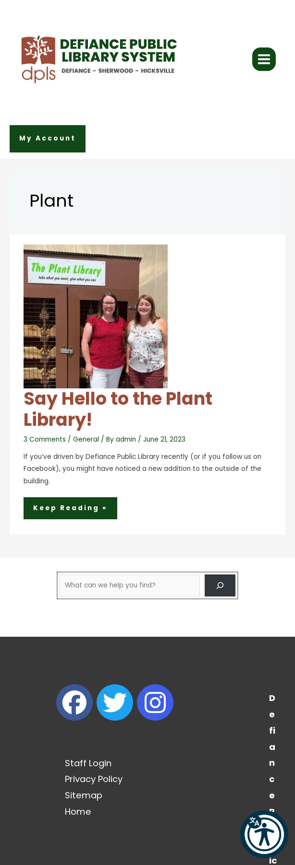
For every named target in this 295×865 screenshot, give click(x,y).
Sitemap (83, 795)
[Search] (220, 585)
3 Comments (45, 439)
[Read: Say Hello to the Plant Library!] (96, 315)
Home (78, 812)
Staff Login (88, 763)
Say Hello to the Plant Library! (118, 409)
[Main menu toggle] (264, 59)
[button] (48, 138)
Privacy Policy (94, 779)
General (86, 439)
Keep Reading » (70, 509)
